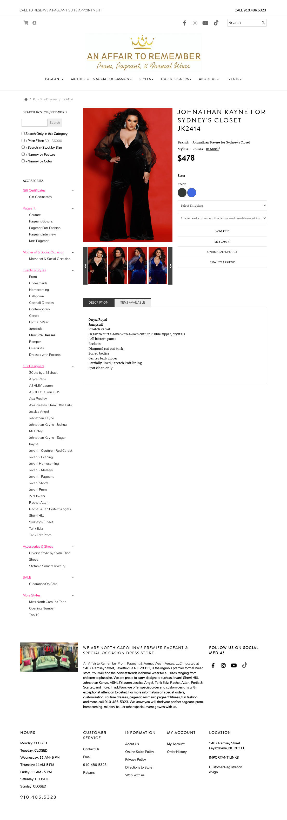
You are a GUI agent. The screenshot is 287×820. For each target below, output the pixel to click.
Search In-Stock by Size (45, 147)
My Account (175, 744)
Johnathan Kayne (41, 418)
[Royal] (191, 192)
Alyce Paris (37, 379)
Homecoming (39, 289)
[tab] (49, 194)
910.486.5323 (38, 797)
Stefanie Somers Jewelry (47, 566)
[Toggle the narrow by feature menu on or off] (23, 154)
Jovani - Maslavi (41, 470)
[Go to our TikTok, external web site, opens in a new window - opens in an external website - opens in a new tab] (216, 23)
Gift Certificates (40, 197)
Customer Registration (225, 767)
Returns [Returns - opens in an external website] (89, 772)
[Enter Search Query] (35, 123)
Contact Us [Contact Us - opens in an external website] (91, 749)
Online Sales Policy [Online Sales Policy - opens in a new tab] (222, 252)
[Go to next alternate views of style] (170, 266)
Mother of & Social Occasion (49, 259)
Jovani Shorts (38, 483)
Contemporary (39, 309)
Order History (177, 752)
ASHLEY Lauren (41, 385)
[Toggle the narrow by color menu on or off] (23, 160)
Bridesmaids (38, 283)
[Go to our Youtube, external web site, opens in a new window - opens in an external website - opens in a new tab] (205, 23)
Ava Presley (38, 398)
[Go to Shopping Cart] (26, 23)
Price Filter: (36, 141)
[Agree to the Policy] (222, 218)
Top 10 (34, 615)
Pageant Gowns (41, 221)
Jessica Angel (39, 411)
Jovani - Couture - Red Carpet (50, 450)
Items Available (132, 302)
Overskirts (36, 348)
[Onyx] (182, 192)
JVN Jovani (37, 496)
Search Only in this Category (46, 134)
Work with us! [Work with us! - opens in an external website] (135, 775)
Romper (35, 341)
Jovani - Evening (41, 457)
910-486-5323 (94, 765)
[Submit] (263, 23)
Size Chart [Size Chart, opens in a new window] (222, 242)
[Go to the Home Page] (26, 99)
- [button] (73, 190)
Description (98, 302)
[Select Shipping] (222, 205)
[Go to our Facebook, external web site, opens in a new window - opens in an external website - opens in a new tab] (185, 23)
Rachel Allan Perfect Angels (50, 509)
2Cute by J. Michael (43, 372)
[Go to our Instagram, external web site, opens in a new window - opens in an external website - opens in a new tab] (195, 23)
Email (87, 757)
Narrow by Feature (41, 154)
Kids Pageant (39, 241)
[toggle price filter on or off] (23, 140)
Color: (182, 184)
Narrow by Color (40, 161)
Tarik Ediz (36, 528)
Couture (35, 215)
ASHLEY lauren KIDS (44, 392)
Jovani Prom (38, 489)
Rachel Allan (38, 502)
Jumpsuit (35, 328)
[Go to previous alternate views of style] (85, 266)
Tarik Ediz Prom (40, 535)
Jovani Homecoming (44, 463)
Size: (181, 175)
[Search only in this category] (23, 133)
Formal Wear (38, 322)
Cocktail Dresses (41, 302)
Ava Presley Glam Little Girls (50, 405)
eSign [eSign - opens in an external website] (213, 772)
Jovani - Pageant (41, 476)
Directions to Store (138, 767)
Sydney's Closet (41, 522)
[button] (54, 79)
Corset (34, 315)
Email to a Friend (222, 262)
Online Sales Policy (139, 752)
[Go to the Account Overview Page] (34, 23)
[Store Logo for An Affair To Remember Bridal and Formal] (143, 52)
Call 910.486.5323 (250, 10)
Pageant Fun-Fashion (45, 228)
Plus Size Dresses (42, 335)
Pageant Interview (42, 234)
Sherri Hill (36, 515)
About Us (132, 744)
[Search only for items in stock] (23, 147)
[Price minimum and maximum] (55, 141)
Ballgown (36, 296)
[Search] (247, 23)
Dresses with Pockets (45, 354)
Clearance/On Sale (43, 584)
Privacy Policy (135, 759)
